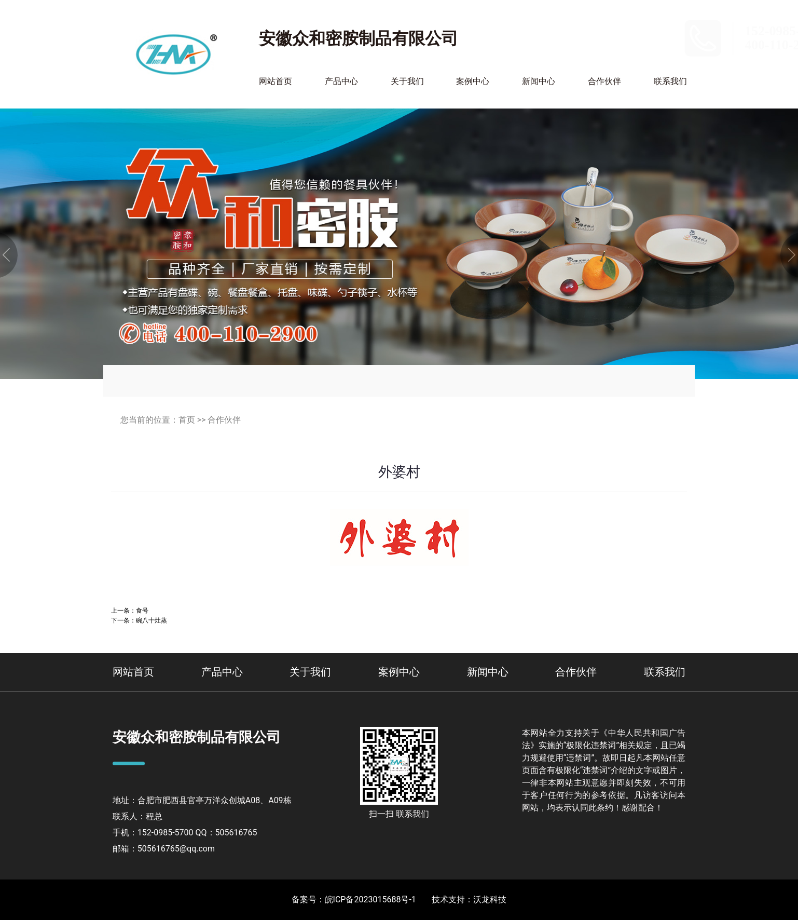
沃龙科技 (489, 899)
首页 (186, 420)
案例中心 (472, 81)
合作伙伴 (604, 81)
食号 (142, 610)
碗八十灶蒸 (151, 620)
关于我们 (407, 81)
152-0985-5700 (650, 30)
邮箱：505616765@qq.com (164, 849)
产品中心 (341, 81)
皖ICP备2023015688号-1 (370, 899)
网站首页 (275, 81)
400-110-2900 (646, 44)
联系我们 (670, 81)
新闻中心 (538, 81)
